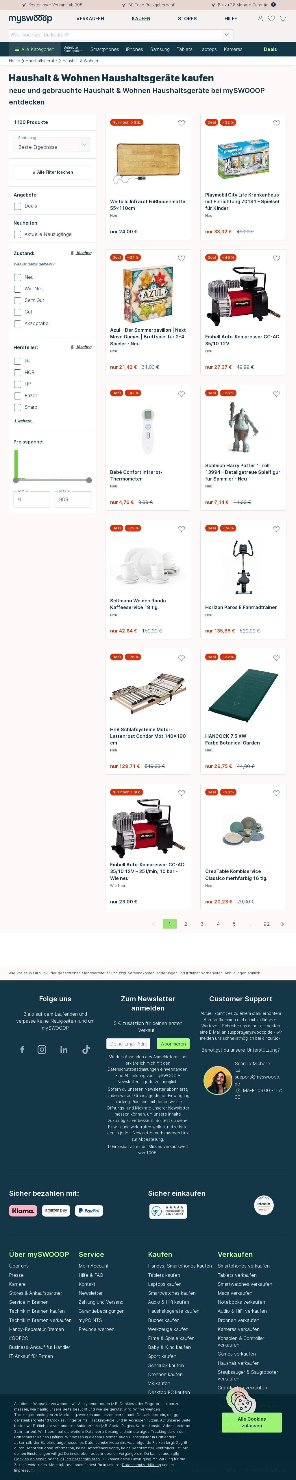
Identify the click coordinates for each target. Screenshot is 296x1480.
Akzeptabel (37, 323)
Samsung (160, 49)
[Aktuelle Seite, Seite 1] (170, 924)
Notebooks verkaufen (241, 1302)
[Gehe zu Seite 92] (267, 924)
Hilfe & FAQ (91, 1275)
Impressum (24, 1470)
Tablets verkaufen (237, 1275)
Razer (31, 395)
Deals (31, 206)
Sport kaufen (162, 1356)
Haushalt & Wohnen (80, 60)
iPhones (134, 49)
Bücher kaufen (164, 1320)
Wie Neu (34, 288)
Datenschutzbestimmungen (133, 1069)
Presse (16, 1275)
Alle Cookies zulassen (252, 1422)
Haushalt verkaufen (239, 1363)
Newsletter (91, 1293)
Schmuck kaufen (166, 1365)
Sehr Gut (34, 300)
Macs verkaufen (235, 1293)
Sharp (31, 407)
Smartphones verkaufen (244, 1266)
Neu (29, 277)
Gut (28, 312)
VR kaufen (159, 1383)
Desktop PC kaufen (169, 1392)
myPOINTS (90, 1320)
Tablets (185, 49)
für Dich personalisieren (78, 1459)
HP (28, 384)
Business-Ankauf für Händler (39, 1347)
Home (14, 60)
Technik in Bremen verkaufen (40, 1320)
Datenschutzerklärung (141, 1465)
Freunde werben (96, 1329)
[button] (226, 34)
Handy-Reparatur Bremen (36, 1329)
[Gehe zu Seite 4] (218, 924)
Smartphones (104, 49)
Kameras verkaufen (239, 1329)
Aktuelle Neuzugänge (48, 234)
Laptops (208, 49)
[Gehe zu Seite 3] (202, 924)
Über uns (19, 1266)
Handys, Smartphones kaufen (180, 1266)
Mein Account (94, 1266)
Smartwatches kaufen (172, 1293)
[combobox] (121, 35)
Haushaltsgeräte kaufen (173, 1311)
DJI (28, 361)
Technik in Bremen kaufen (37, 1311)
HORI (30, 372)
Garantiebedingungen (102, 1311)
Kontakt (87, 1284)
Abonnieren (173, 1044)
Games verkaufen (237, 1354)
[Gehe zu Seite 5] (234, 924)
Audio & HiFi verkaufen (242, 1311)
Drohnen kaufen (165, 1374)
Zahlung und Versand (101, 1302)
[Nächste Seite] (283, 924)
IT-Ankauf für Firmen (31, 1356)
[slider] (16, 480)
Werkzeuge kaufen (168, 1329)
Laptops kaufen (165, 1284)
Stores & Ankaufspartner (35, 1293)
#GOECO (18, 1338)
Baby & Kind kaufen (169, 1347)
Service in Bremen (29, 1302)
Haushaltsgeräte (41, 60)
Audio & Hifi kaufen (168, 1302)
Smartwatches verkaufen (245, 1284)
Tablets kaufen (164, 1275)
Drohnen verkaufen (238, 1320)
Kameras (233, 49)
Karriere (17, 1284)
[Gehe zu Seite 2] (186, 924)
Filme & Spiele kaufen (171, 1338)
